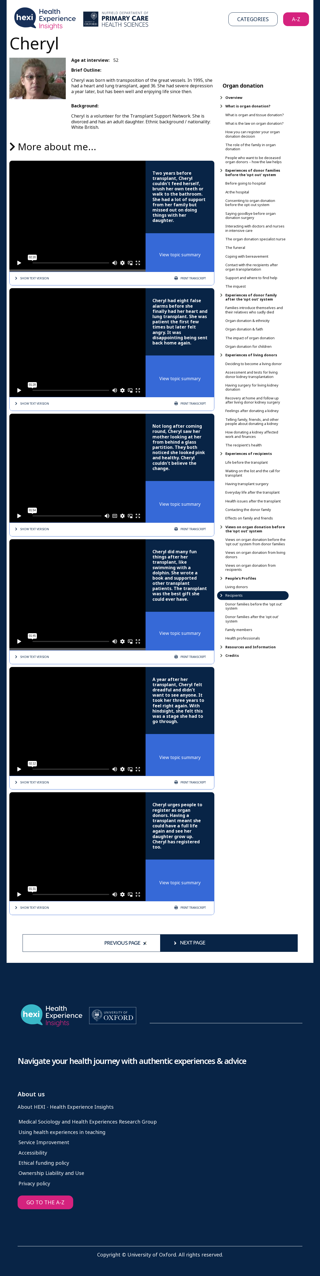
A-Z (296, 19)
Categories (253, 19)
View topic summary (180, 255)
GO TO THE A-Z (45, 1202)
